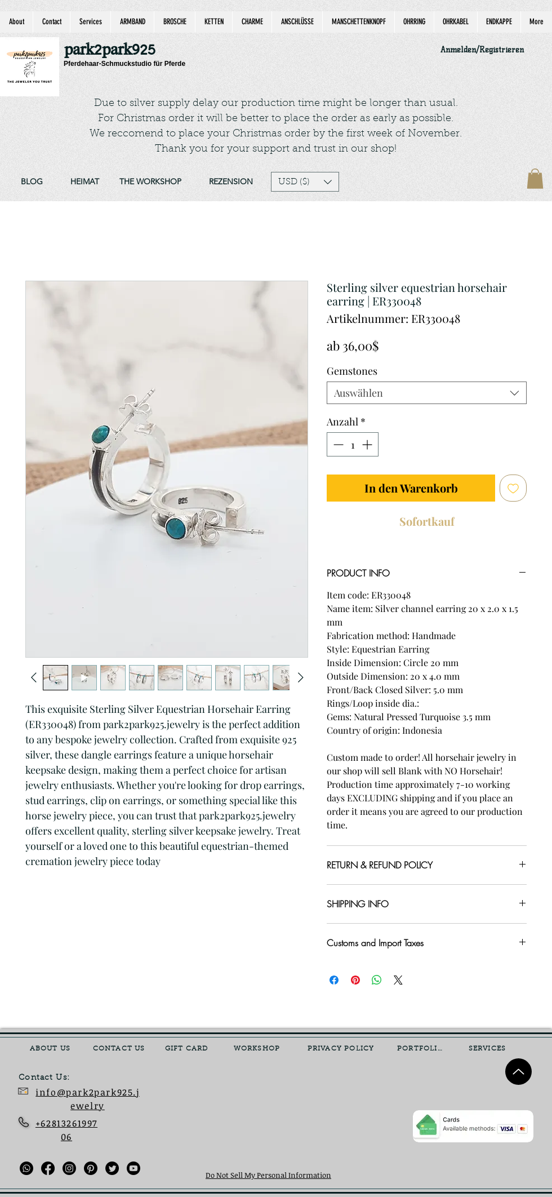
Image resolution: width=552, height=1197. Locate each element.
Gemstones (352, 371)
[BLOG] (31, 182)
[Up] (518, 1071)
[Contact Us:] (52, 1078)
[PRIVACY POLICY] (342, 1049)
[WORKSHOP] (258, 1049)
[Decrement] (337, 444)
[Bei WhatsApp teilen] (377, 980)
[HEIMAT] (84, 182)
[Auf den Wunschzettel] (513, 488)
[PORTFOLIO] (421, 1049)
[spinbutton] (352, 444)
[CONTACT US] (120, 1049)
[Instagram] (69, 1168)
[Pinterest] (90, 1168)
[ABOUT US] (51, 1049)
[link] (535, 179)
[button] (305, 182)
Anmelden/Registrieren (482, 50)
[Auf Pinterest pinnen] (355, 980)
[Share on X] (398, 980)
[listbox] (305, 182)
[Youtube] (133, 1168)
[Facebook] (48, 1168)
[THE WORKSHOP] (150, 182)
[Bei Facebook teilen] (334, 980)
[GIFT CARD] (188, 1049)
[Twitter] (112, 1168)
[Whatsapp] (26, 1168)
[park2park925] (115, 50)
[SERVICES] (488, 1049)
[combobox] (427, 393)
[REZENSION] (231, 182)
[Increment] (368, 444)
